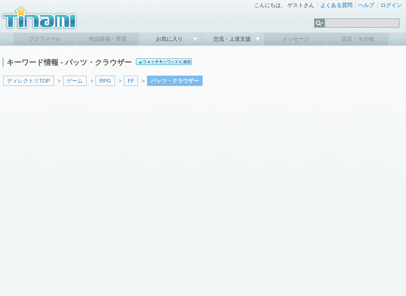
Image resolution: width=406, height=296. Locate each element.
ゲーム (75, 81)
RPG (105, 81)
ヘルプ (366, 5)
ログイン (391, 5)
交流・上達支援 (232, 39)
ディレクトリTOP (28, 81)
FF (131, 81)
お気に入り (170, 39)
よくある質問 (336, 5)
